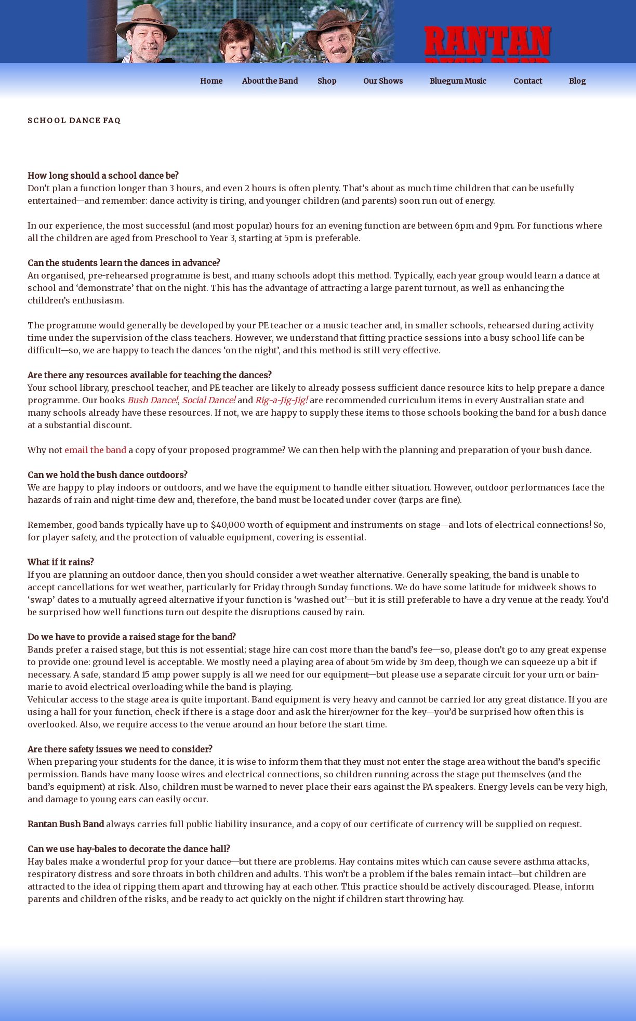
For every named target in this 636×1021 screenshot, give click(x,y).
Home (211, 81)
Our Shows (388, 81)
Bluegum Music (463, 81)
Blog (582, 81)
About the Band (270, 81)
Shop (331, 81)
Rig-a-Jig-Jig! (281, 400)
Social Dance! (208, 400)
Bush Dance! (152, 400)
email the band (95, 450)
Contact (532, 81)
